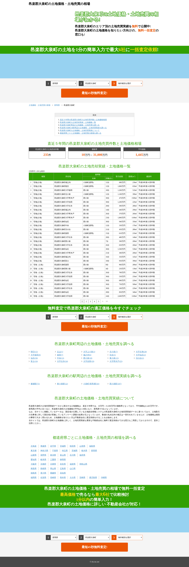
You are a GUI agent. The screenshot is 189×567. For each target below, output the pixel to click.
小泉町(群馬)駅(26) (91, 384)
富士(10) (34, 361)
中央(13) (60, 358)
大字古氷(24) (62, 361)
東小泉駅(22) (62, 384)
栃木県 (84, 451)
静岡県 (63, 460)
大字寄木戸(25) (116, 361)
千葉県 (55, 451)
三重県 (53, 460)
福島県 (92, 446)
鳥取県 (33, 468)
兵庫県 (53, 464)
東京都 (33, 451)
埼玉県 (65, 451)
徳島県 (33, 473)
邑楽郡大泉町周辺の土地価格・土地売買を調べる (80, 125)
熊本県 (63, 477)
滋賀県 (72, 464)
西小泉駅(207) (115, 384)
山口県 (72, 468)
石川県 (72, 455)
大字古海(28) (141, 352)
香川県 (43, 473)
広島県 (63, 468)
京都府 (43, 464)
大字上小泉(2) (89, 352)
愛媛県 (53, 473)
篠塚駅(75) (35, 384)
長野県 (43, 455)
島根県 (43, 468)
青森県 (43, 446)
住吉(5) (113, 355)
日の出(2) (140, 358)
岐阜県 (43, 460)
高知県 (63, 473)
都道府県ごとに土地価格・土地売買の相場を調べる (80, 133)
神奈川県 (44, 451)
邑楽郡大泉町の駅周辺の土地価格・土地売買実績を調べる (83, 128)
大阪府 (33, 464)
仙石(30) (34, 358)
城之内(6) (87, 355)
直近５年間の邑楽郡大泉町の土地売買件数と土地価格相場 (83, 120)
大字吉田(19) (88, 361)
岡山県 (53, 468)
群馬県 (94, 451)
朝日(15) (34, 352)
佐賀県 (43, 477)
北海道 (33, 446)
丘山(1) (60, 352)
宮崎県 (82, 477)
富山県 (63, 455)
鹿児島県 (93, 477)
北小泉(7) (114, 352)
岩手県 (53, 446)
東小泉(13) (114, 358)
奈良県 (63, 464)
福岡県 (33, 477)
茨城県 (74, 451)
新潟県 (53, 455)
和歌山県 (83, 464)
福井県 (82, 455)
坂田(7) (60, 355)
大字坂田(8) (36, 355)
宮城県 (63, 446)
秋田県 (72, 446)
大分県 (72, 477)
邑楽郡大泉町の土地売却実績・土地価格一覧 (78, 122)
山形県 (82, 446)
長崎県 (53, 477)
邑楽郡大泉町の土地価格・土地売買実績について (80, 130)
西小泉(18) (87, 358)
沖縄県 (104, 477)
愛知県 (33, 460)
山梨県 (33, 455)
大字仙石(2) (141, 355)
